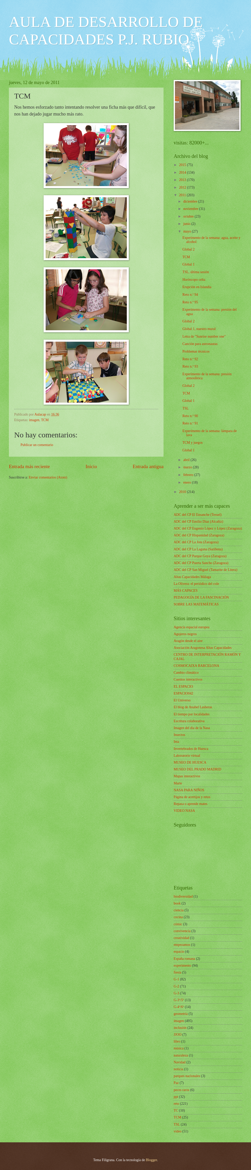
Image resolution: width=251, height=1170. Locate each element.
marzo (188, 467)
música (179, 1048)
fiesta (177, 972)
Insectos (179, 735)
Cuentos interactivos (188, 679)
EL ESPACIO (183, 686)
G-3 (176, 993)
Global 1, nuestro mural (199, 329)
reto (176, 1104)
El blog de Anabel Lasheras (193, 707)
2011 (183, 195)
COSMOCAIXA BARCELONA (196, 666)
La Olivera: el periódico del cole (196, 584)
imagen (34, 420)
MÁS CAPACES (186, 590)
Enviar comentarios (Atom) (48, 477)
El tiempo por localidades (191, 714)
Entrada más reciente (29, 466)
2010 (183, 492)
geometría (181, 1014)
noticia (178, 1069)
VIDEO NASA (184, 811)
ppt (176, 1097)
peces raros (181, 1090)
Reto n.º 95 (190, 302)
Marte (178, 783)
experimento (182, 965)
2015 (183, 165)
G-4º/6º (179, 1007)
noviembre (191, 209)
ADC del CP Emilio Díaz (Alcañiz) (198, 521)
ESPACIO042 (183, 693)
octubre (189, 216)
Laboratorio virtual (187, 755)
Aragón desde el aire (188, 641)
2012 (183, 187)
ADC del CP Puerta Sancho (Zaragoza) (201, 563)
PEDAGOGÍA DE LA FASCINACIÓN (201, 597)
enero (187, 482)
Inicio (91, 466)
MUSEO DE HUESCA (190, 762)
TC (176, 1110)
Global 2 (188, 249)
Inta (176, 742)
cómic (178, 924)
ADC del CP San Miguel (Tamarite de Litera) (205, 570)
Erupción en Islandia (196, 287)
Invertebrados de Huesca (191, 749)
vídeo (178, 1131)
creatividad (181, 938)
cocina (178, 917)
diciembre (190, 201)
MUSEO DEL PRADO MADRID (197, 769)
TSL (185, 408)
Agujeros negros (185, 634)
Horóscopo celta (193, 280)
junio (187, 224)
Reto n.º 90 (190, 416)
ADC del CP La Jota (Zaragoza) (196, 542)
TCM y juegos (192, 442)
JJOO (178, 1034)
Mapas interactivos (187, 776)
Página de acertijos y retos (192, 797)
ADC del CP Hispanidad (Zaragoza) (199, 535)
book (177, 903)
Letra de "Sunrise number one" (204, 336)
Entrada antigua (148, 466)
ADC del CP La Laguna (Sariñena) (198, 549)
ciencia (179, 910)
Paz (176, 1083)
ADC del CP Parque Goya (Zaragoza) (200, 556)
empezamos (182, 945)
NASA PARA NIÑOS (189, 790)
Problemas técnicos (195, 351)
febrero (188, 475)
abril (187, 460)
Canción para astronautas (200, 344)
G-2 (176, 986)
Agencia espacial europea (191, 627)
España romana (184, 959)
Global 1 (188, 264)
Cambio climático (186, 672)
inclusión (180, 1028)
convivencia (182, 931)
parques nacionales (187, 1076)
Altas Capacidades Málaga (192, 577)
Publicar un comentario (37, 445)
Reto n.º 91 (190, 423)
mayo (187, 231)
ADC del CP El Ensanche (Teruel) (198, 515)
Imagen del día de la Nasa (192, 728)
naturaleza (181, 1055)
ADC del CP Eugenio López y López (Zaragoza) (208, 528)
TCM (45, 420)
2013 (183, 180)
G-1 (176, 979)
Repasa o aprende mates (190, 804)
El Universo (182, 700)
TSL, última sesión (195, 272)
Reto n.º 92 (190, 359)
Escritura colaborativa (189, 721)
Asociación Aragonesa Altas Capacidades (203, 648)
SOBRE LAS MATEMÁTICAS (196, 604)
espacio (179, 951)
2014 (183, 172)
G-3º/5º (179, 1000)
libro (177, 1041)
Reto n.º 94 (190, 294)
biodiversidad (183, 896)
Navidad (180, 1062)
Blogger (151, 1160)
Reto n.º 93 (190, 366)
